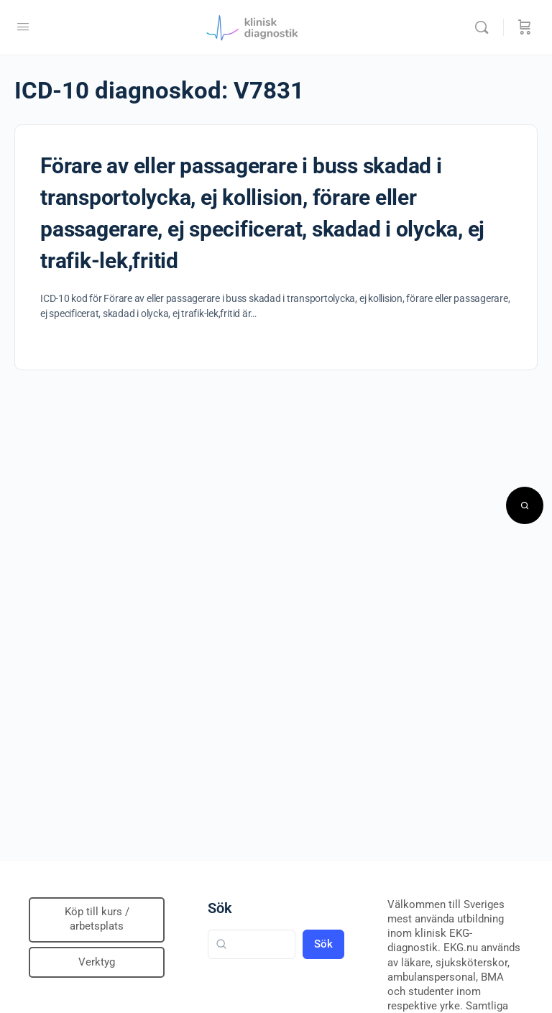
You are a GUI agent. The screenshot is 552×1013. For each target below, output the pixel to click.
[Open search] (524, 505)
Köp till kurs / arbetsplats (97, 918)
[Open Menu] (23, 26)
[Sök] (485, 27)
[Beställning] (524, 27)
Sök (220, 908)
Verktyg (96, 961)
